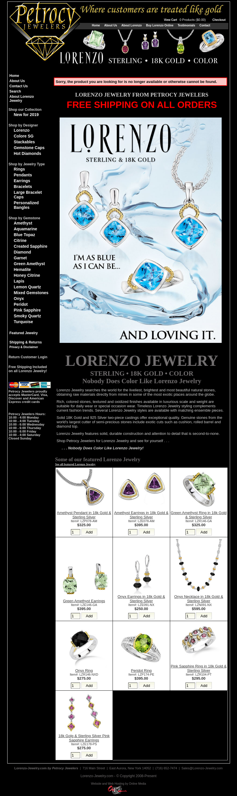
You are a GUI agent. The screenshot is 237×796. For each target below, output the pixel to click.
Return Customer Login (28, 357)
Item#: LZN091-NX (198, 605)
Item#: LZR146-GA (198, 521)
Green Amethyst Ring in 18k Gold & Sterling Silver (199, 515)
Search (15, 91)
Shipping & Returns (26, 342)
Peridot (21, 304)
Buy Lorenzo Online (159, 25)
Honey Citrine (27, 275)
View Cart (185, 19)
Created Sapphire (30, 246)
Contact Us (19, 86)
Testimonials (186, 25)
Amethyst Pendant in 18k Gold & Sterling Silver (84, 515)
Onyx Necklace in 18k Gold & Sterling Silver (198, 598)
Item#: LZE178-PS (84, 744)
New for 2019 (26, 114)
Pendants (23, 175)
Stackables (24, 142)
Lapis (19, 281)
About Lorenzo (131, 25)
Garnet (20, 258)
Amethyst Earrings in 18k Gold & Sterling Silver (141, 515)
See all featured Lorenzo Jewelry (75, 464)
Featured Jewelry (24, 333)
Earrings (22, 180)
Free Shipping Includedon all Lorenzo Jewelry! (28, 369)
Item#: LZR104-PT (199, 674)
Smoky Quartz (27, 316)
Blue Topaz (24, 234)
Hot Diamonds (27, 153)
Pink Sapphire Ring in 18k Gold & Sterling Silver (199, 668)
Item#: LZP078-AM (84, 521)
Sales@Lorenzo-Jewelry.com (202, 768)
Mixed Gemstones (31, 292)
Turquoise (23, 321)
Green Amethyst (29, 263)
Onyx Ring (84, 670)
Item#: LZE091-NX (141, 605)
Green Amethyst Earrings (84, 601)
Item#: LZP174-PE (141, 674)
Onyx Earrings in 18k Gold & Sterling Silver (141, 598)
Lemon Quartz (27, 287)
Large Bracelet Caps (28, 194)
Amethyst (23, 223)
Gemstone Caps (29, 147)
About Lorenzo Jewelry (22, 99)
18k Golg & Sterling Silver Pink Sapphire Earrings (84, 738)
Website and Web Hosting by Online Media (118, 783)
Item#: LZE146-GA (84, 605)
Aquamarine (25, 229)
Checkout (219, 19)
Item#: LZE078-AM (141, 521)
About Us (110, 25)
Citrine (20, 240)
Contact (204, 25)
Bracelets (23, 186)
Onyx (19, 298)
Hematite (22, 269)
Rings (19, 169)
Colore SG (24, 136)
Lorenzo (22, 130)
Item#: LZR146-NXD (84, 674)
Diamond (22, 252)
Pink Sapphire (27, 310)
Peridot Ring (141, 670)
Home (96, 25)
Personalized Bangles (26, 205)
